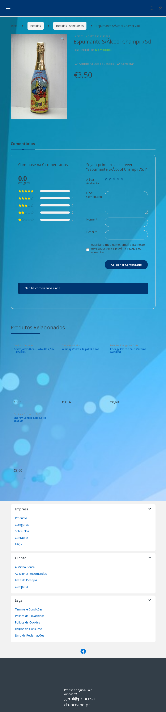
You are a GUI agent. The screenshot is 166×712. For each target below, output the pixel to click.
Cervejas (28, 345)
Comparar (127, 64)
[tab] (23, 145)
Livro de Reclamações (29, 635)
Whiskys (76, 345)
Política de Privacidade (30, 616)
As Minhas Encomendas (31, 574)
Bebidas (35, 26)
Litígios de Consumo (28, 629)
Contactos (22, 538)
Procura (151, 8)
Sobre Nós (22, 531)
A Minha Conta (25, 567)
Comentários (23, 144)
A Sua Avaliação (92, 181)
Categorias (22, 525)
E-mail (91, 232)
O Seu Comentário (94, 195)
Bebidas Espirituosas (70, 26)
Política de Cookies (27, 622)
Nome (91, 219)
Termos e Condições (29, 609)
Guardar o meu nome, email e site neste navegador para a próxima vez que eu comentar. (118, 248)
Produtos (21, 518)
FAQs (18, 544)
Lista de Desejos (26, 580)
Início (14, 26)
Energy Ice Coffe (129, 345)
